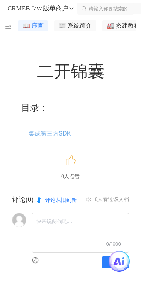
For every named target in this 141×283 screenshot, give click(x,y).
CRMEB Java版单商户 (41, 9)
